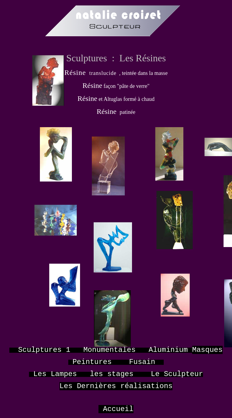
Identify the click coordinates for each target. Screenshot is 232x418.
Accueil (118, 409)
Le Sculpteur (177, 374)
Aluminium (168, 350)
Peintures (92, 362)
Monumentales (109, 350)
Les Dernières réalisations (116, 386)
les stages (112, 374)
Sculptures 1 (44, 350)
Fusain (142, 362)
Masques (207, 350)
